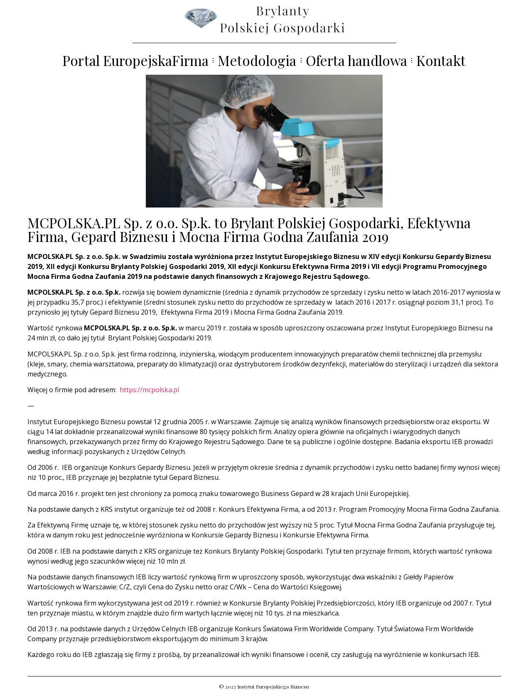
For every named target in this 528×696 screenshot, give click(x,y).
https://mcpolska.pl (149, 389)
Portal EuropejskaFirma (135, 60)
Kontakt (441, 60)
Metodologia (257, 60)
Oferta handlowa (357, 60)
